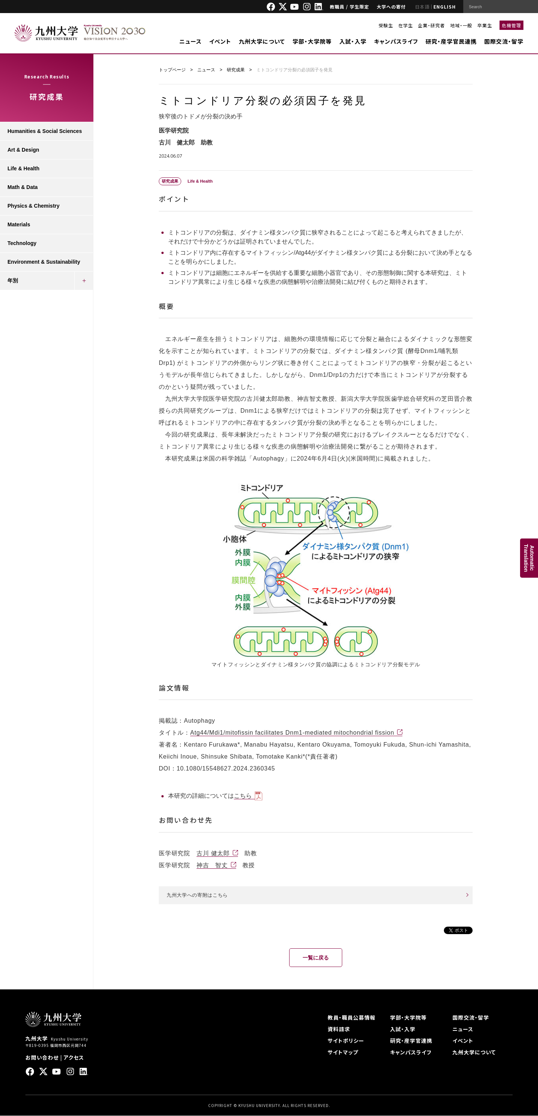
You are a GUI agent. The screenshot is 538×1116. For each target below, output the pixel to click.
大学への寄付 (391, 6)
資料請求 (339, 1029)
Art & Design (23, 150)
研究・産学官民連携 (451, 41)
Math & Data (22, 187)
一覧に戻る (316, 958)
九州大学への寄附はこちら (199, 895)
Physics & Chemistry (33, 206)
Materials (18, 224)
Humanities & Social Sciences (44, 131)
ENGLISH (444, 6)
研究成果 (236, 69)
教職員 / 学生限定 (349, 6)
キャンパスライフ (396, 41)
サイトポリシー (346, 1041)
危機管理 (511, 25)
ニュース (190, 41)
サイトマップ (343, 1052)
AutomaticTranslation (529, 558)
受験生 (385, 25)
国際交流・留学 (503, 41)
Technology (22, 243)
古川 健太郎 (213, 853)
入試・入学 (353, 41)
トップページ (172, 69)
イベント (220, 41)
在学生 (405, 25)
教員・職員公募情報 (351, 1018)
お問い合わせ (42, 1057)
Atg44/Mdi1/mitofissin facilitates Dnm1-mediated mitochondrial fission (292, 732)
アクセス (74, 1057)
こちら (243, 796)
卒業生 (484, 25)
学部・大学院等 (312, 41)
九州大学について (262, 41)
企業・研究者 (431, 25)
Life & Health (23, 168)
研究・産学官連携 (411, 1041)
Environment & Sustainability (43, 262)
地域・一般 (461, 25)
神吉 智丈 (212, 865)
